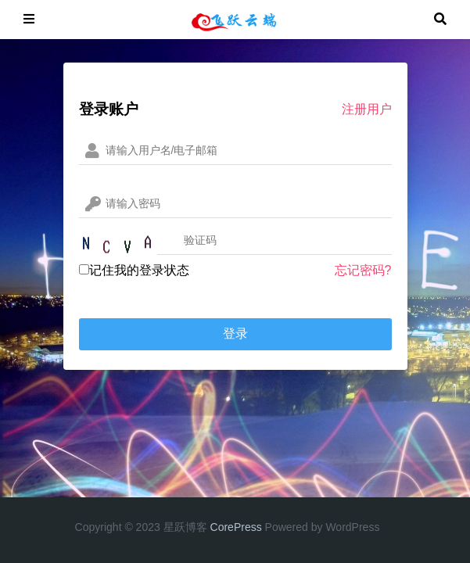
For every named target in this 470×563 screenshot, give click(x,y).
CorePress (236, 527)
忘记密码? (363, 270)
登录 (235, 333)
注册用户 (367, 109)
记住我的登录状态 (134, 270)
